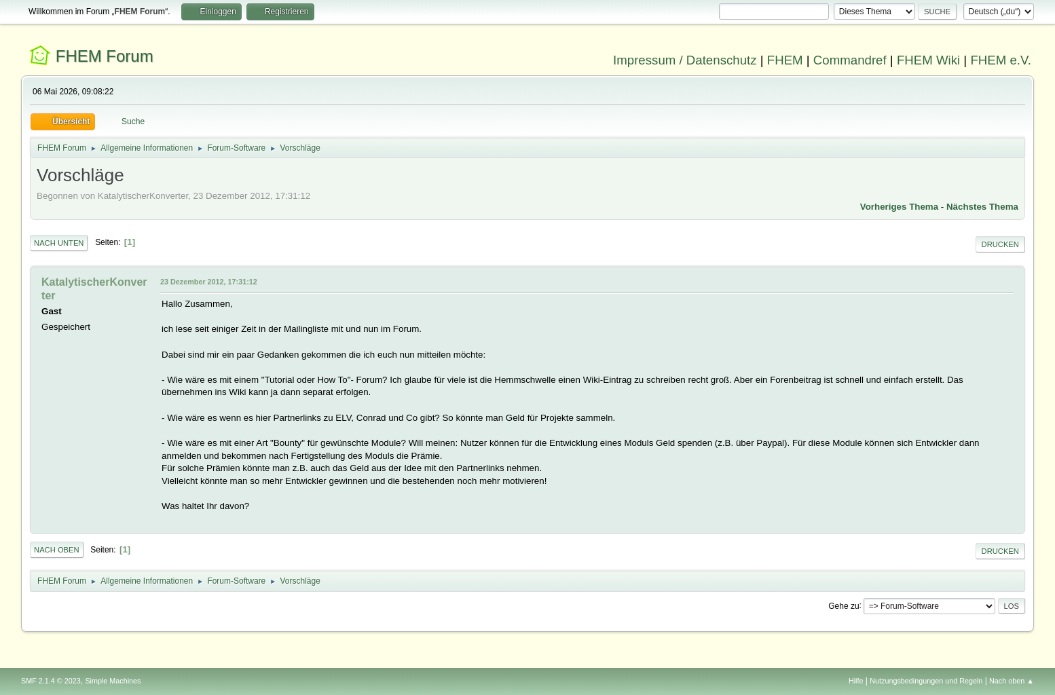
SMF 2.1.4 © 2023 (51, 681)
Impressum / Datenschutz (685, 60)
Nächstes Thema (982, 207)
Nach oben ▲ (1011, 681)
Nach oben (56, 550)
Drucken (1000, 244)
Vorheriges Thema (899, 207)
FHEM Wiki (928, 60)
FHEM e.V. (1000, 60)
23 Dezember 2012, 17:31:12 (208, 282)
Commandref (850, 60)
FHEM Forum (104, 56)
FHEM (785, 60)
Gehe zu (843, 605)
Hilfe (856, 681)
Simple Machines (113, 681)
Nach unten (59, 243)
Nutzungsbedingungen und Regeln (926, 681)
